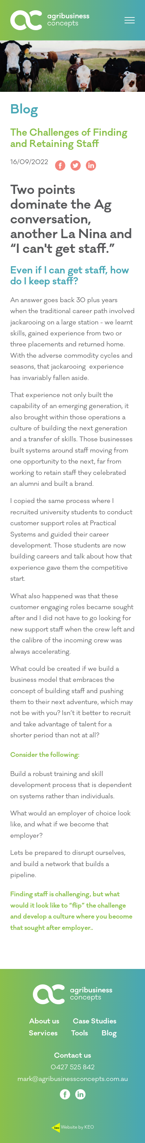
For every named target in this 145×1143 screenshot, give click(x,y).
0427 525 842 (73, 1067)
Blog (24, 109)
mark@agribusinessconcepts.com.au (72, 1079)
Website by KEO (72, 1127)
